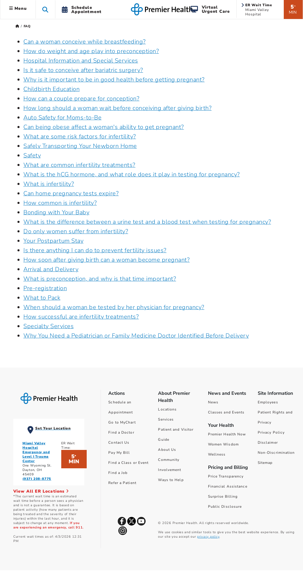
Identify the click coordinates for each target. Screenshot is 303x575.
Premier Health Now (227, 434)
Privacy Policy (271, 432)
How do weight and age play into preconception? (91, 51)
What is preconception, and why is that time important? (99, 279)
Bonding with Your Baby (56, 212)
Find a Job (118, 472)
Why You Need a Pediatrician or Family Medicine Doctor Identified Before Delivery (136, 336)
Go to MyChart (122, 422)
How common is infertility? (60, 203)
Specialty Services (48, 326)
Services (166, 419)
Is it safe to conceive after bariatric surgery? (83, 70)
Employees (268, 402)
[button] (45, 9)
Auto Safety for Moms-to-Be (62, 118)
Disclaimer (268, 442)
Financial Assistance (227, 486)
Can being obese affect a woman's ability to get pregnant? (103, 127)
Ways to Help (170, 479)
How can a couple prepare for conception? (81, 99)
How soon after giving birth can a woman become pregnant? (106, 260)
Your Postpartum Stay (53, 241)
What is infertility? (48, 184)
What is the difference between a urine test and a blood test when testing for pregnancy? (147, 222)
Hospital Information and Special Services (80, 61)
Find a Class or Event (128, 462)
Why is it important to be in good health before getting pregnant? (114, 80)
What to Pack (41, 298)
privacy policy (208, 536)
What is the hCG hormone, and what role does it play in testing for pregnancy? (131, 174)
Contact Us (118, 442)
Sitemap (265, 462)
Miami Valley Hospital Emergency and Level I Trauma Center (36, 452)
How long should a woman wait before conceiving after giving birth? (117, 108)
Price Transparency (226, 476)
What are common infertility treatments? (79, 165)
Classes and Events (226, 412)
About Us (167, 449)
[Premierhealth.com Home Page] (17, 26)
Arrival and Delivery (50, 269)
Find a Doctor (121, 432)
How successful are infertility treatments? (81, 317)
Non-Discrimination (276, 452)
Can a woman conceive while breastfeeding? (84, 42)
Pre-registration (45, 288)
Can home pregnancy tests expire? (71, 193)
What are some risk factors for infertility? (79, 136)
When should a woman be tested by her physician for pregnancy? (113, 307)
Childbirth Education (51, 89)
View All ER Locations (41, 491)
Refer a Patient (122, 482)
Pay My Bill (119, 452)
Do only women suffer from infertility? (75, 231)
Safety (32, 155)
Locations (167, 409)
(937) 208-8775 (36, 479)
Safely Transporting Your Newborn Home (80, 146)
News (213, 402)
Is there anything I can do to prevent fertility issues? (95, 250)
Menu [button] (18, 8)
